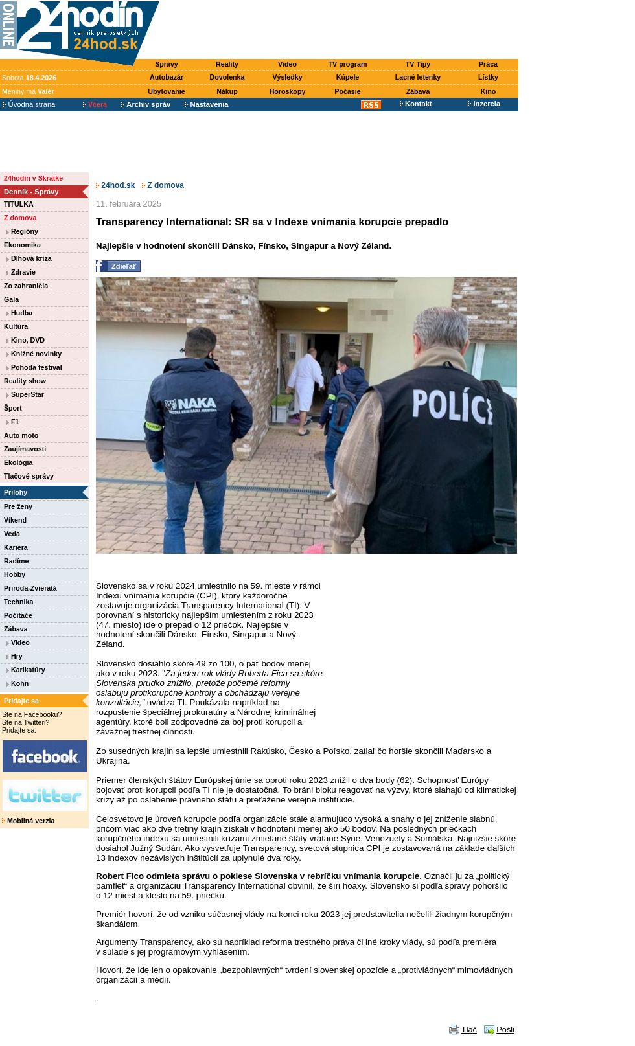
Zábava (418, 91)
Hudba (19, 313)
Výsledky (287, 77)
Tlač (469, 1029)
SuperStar (25, 394)
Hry (14, 656)
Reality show (25, 381)
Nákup (227, 91)
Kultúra (16, 326)
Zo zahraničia (26, 286)
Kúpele (348, 77)
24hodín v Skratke (33, 178)
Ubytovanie (166, 91)
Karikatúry (25, 670)
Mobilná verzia (28, 820)
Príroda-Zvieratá (30, 588)
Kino (488, 91)
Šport (13, 408)
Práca (488, 64)
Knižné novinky (34, 354)
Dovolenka (227, 77)
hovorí (140, 914)
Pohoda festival (34, 367)
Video (287, 64)
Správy (166, 64)
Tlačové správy (29, 476)
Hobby (14, 574)
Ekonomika (22, 245)
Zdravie (21, 272)
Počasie (347, 91)
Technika (18, 602)
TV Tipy (418, 64)
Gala (11, 299)
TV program (348, 64)
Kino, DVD (25, 340)
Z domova (20, 218)
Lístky (488, 77)
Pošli (505, 1029)
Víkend (15, 520)
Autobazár (166, 77)
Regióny (22, 231)
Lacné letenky (418, 77)
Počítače (18, 615)
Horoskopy (288, 91)
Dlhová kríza (29, 258)
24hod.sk (115, 185)
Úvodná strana (29, 104)
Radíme (16, 561)
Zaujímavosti (25, 449)
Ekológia (18, 462)
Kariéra (16, 547)
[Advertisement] (342, 30)
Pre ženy (18, 506)
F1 (12, 422)
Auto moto (21, 435)
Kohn (17, 683)
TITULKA (19, 204)
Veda (12, 534)
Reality (227, 64)
